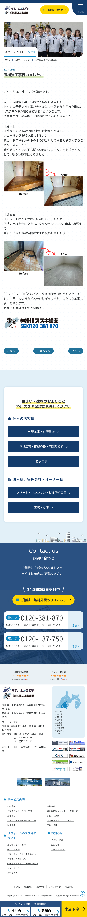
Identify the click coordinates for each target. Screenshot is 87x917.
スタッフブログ (22, 59)
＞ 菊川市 (58, 717)
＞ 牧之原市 (59, 728)
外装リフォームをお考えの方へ (21, 854)
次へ (74, 351)
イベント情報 (57, 839)
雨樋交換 (51, 806)
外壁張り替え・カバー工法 (19, 810)
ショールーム (13, 868)
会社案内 (28, 886)
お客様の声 (12, 872)
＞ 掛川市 (58, 714)
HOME (7, 59)
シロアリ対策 (53, 815)
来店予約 (69, 886)
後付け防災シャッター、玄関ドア (62, 810)
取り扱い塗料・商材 (16, 844)
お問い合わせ (55, 10)
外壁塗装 (11, 806)
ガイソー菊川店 (58, 672)
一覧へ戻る (43, 351)
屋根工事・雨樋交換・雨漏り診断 (41, 446)
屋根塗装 (11, 815)
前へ (12, 351)
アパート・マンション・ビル (60, 820)
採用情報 (40, 886)
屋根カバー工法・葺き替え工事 (21, 820)
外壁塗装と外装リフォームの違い (22, 863)
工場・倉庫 (41, 507)
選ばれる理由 (13, 849)
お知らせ (55, 844)
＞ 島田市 (58, 722)
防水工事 (41, 461)
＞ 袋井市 (58, 719)
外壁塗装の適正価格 (16, 858)
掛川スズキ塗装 (21, 672)
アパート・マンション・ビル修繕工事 (41, 492)
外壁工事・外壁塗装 (41, 431)
